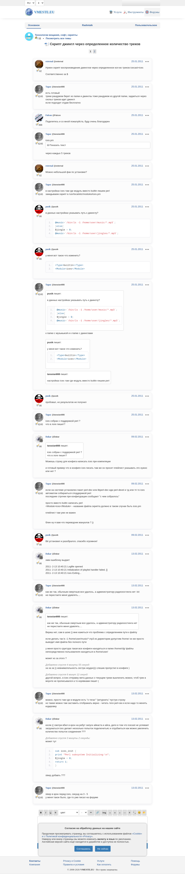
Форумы (135, 864)
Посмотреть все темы (58, 38)
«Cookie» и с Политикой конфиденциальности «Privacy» (92, 835)
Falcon (49, 115)
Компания (34, 864)
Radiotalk (87, 25)
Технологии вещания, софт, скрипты (56, 35)
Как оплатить (104, 864)
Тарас (48, 86)
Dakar (48, 436)
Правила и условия (73, 864)
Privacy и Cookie (72, 861)
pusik (48, 206)
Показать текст (56, 145)
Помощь (135, 861)
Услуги (100, 861)
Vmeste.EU (44, 12)
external (49, 61)
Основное (34, 25)
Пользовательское (146, 25)
